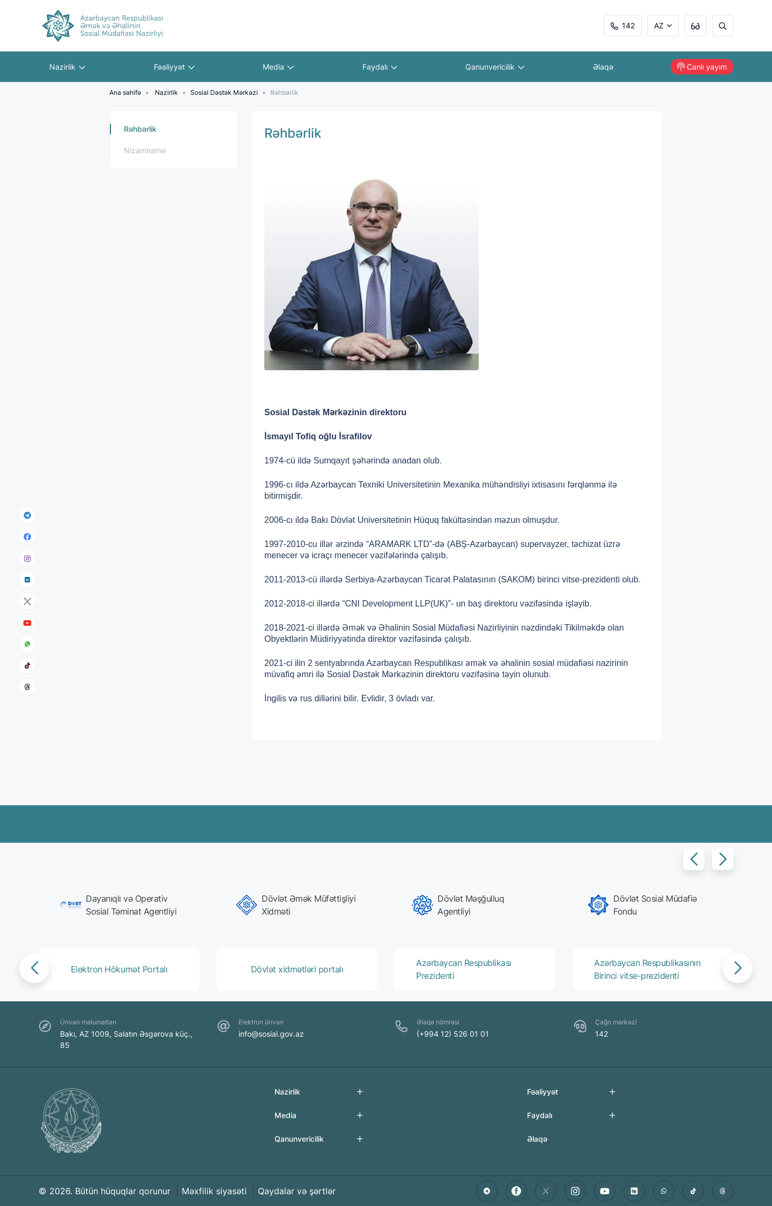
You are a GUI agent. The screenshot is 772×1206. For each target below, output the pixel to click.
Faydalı (379, 66)
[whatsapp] (27, 644)
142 (623, 25)
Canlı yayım (702, 66)
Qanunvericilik (494, 66)
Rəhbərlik (140, 128)
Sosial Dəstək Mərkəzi (224, 92)
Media (278, 66)
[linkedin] (27, 579)
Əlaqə (603, 66)
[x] (27, 601)
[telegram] (27, 515)
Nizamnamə (145, 150)
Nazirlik (67, 66)
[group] (122, 904)
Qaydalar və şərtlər (297, 1191)
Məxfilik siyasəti (214, 1191)
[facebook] (27, 537)
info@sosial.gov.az (271, 1033)
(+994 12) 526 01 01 (453, 1033)
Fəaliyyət (174, 66)
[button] (693, 859)
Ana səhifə (125, 92)
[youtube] (27, 622)
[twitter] (545, 1191)
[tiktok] (27, 665)
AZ (659, 25)
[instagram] (27, 558)
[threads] (27, 687)
